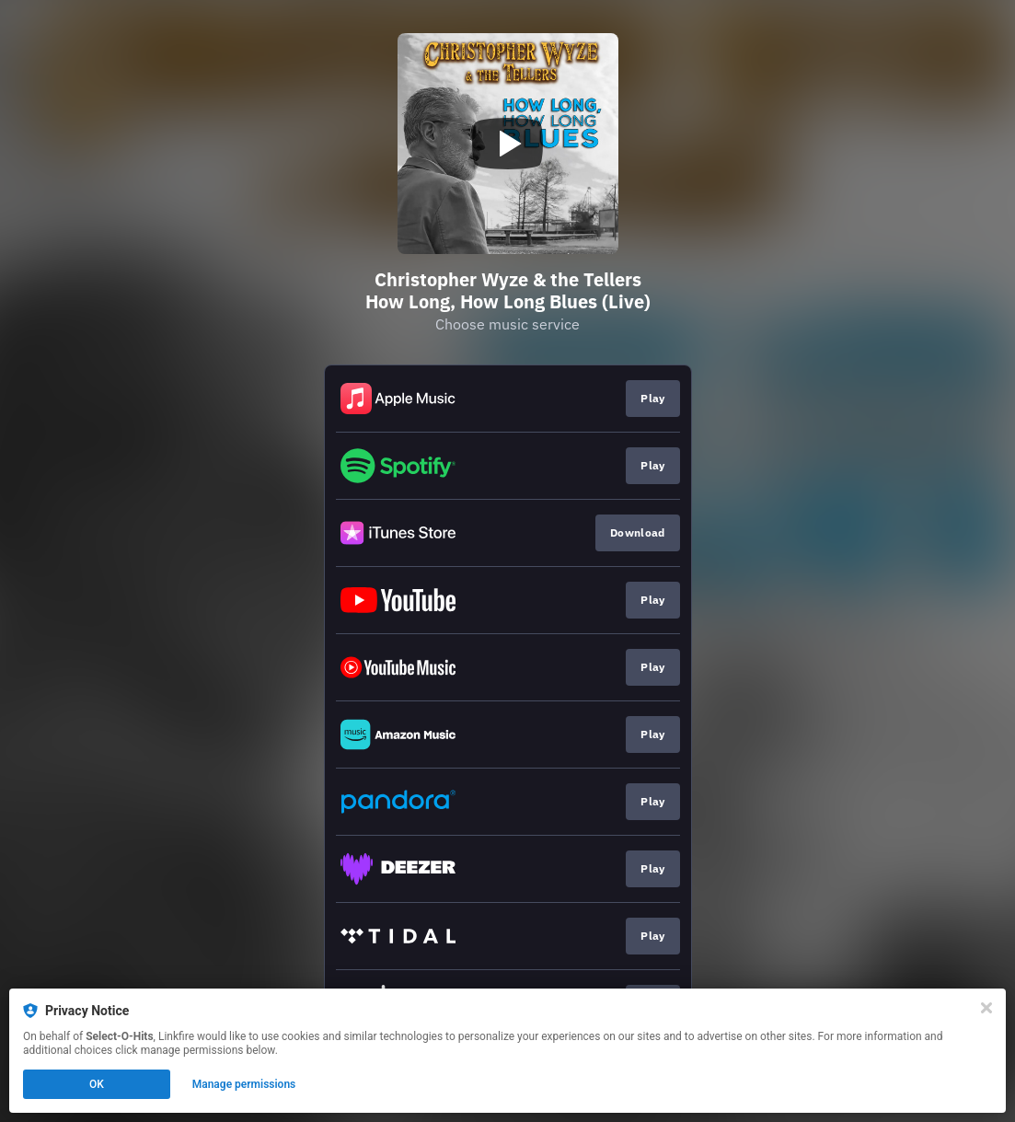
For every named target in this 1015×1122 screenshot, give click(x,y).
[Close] (986, 1008)
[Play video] (508, 143)
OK (96, 1084)
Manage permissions (244, 1084)
